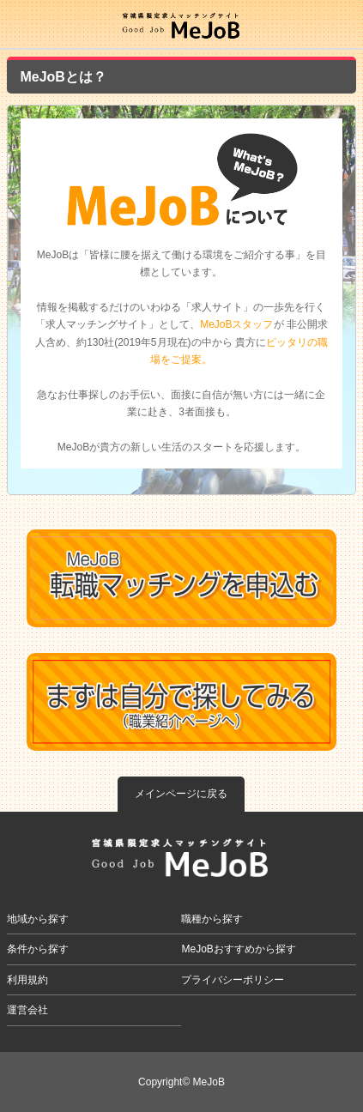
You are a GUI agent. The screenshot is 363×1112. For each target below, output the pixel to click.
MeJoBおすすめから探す (238, 949)
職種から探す (212, 919)
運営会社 (27, 1010)
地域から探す (38, 919)
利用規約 (27, 980)
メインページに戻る (181, 794)
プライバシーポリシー (232, 980)
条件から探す (38, 949)
